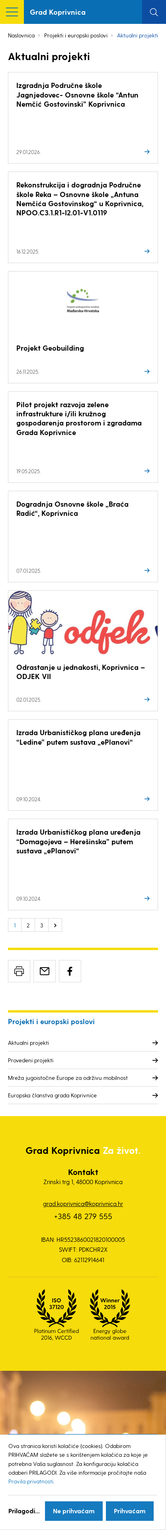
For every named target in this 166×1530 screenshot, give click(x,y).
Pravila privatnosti (30, 1481)
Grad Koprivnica (58, 12)
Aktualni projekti (28, 1042)
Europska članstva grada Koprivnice (52, 1095)
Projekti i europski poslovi (75, 35)
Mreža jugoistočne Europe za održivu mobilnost (68, 1077)
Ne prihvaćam (74, 1510)
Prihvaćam (130, 1510)
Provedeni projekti (30, 1060)
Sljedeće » (55, 925)
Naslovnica (21, 35)
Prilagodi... (24, 1510)
